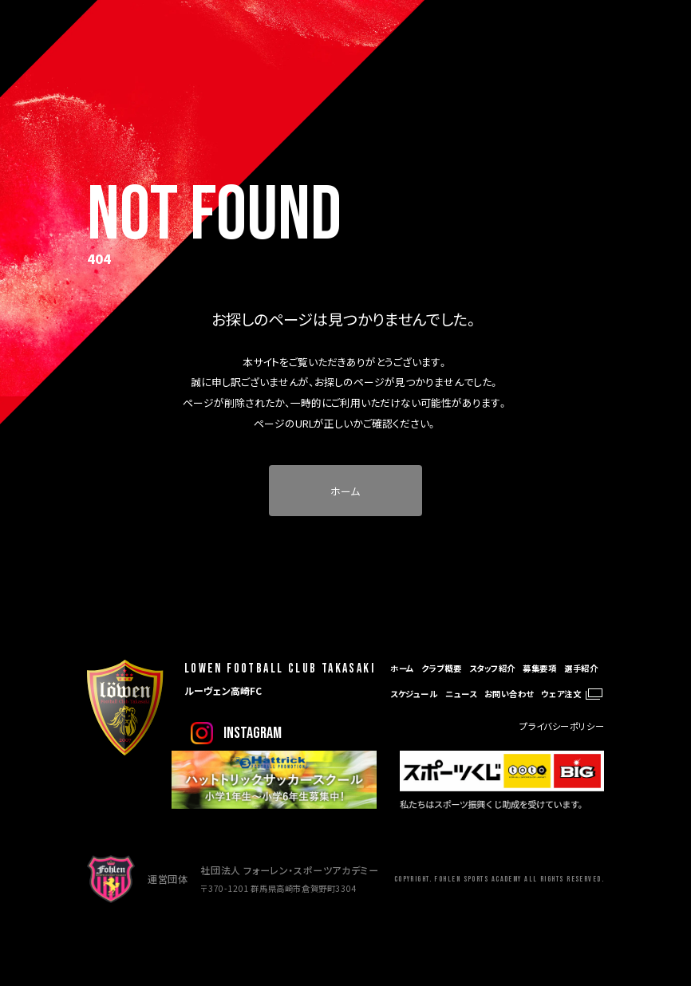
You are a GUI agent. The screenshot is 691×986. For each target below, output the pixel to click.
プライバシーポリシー (561, 726)
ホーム (345, 491)
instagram (252, 733)
